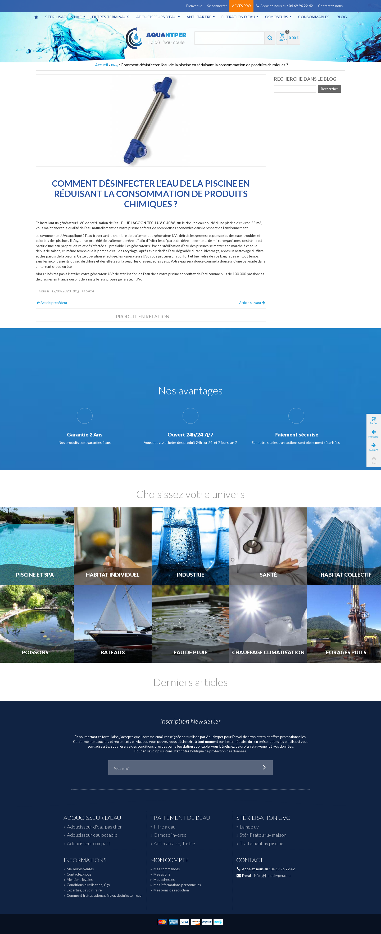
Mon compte (169, 860)
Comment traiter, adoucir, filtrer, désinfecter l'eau (103, 895)
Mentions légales (78, 879)
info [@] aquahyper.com (272, 875)
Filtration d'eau (240, 17)
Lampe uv (249, 827)
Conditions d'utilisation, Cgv (87, 885)
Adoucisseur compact (88, 843)
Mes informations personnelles (175, 885)
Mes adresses (162, 879)
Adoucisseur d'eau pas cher (94, 827)
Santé (268, 575)
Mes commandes (165, 869)
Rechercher (329, 89)
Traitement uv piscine (262, 843)
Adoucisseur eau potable (92, 835)
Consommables (313, 17)
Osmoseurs (278, 17)
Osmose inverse (170, 835)
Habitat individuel (112, 575)
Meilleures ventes (79, 869)
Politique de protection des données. (218, 751)
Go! (264, 767)
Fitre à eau (164, 827)
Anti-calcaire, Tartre (174, 843)
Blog (342, 17)
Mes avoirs (160, 874)
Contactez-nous (330, 6)
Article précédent (52, 302)
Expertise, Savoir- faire (83, 890)
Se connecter (217, 6)
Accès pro (241, 6)
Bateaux (113, 652)
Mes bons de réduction (169, 890)
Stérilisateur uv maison (263, 835)
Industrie (190, 575)
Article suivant (252, 302)
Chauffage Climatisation (268, 652)
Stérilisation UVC (65, 17)
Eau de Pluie (190, 652)
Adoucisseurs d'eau (158, 17)
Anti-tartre (201, 17)
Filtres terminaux (110, 17)
